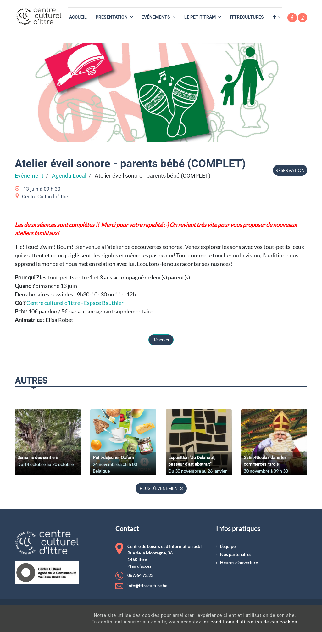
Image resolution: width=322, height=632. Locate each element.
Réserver (161, 339)
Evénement (29, 176)
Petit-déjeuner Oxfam (113, 457)
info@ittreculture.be (147, 585)
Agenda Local (69, 176)
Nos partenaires (235, 554)
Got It (284, 619)
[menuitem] (78, 17)
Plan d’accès (139, 566)
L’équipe (228, 546)
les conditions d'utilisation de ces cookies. (184, 621)
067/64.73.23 (140, 575)
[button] (276, 17)
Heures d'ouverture (239, 562)
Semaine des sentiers (37, 457)
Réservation (290, 170)
